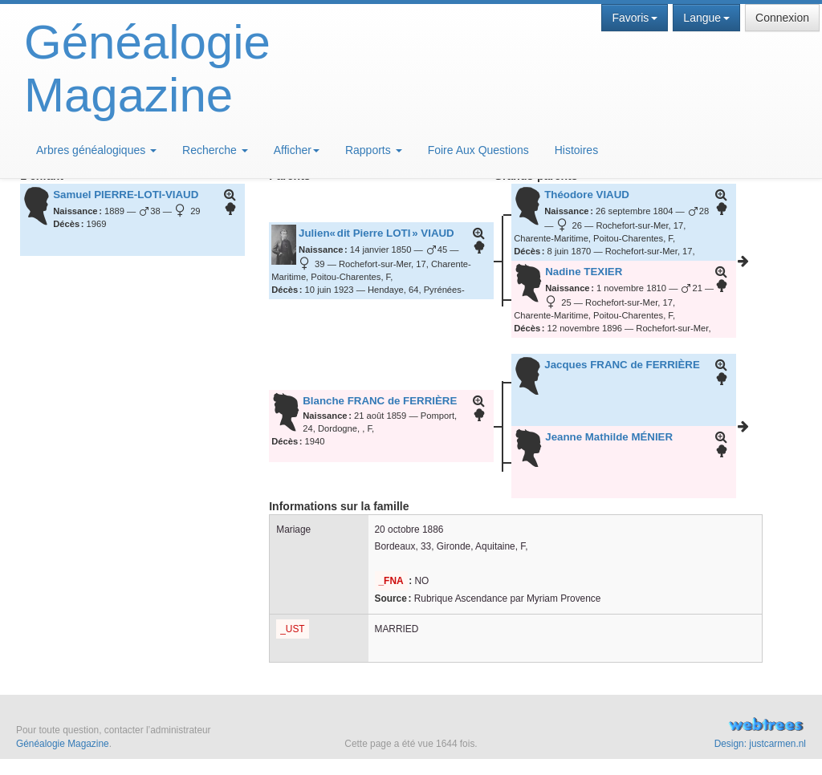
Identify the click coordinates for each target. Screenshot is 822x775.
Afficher (296, 150)
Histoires (576, 150)
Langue (706, 17)
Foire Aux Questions (478, 150)
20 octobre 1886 (409, 529)
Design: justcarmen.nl (760, 743)
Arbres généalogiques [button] (96, 150)
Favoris (634, 17)
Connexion (782, 17)
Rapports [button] (373, 150)
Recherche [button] (215, 150)
